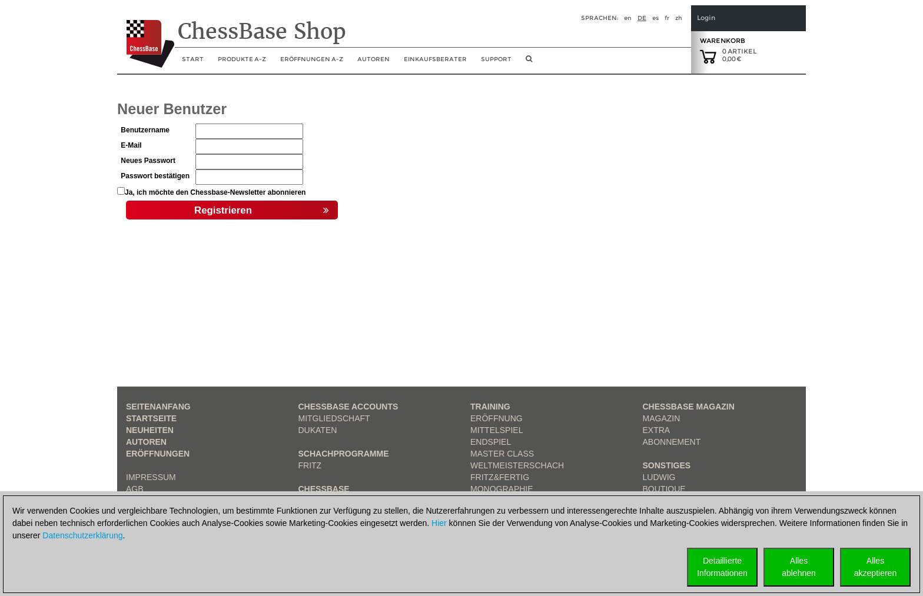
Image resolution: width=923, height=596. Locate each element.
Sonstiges (667, 465)
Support (496, 59)
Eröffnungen (158, 453)
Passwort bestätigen (155, 175)
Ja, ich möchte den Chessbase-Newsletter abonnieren (215, 192)
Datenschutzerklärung (82, 535)
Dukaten (317, 430)
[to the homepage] (145, 34)
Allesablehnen (799, 567)
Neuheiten (150, 430)
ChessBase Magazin (689, 406)
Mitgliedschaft (334, 418)
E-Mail (131, 145)
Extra (656, 430)
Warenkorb (722, 40)
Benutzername (145, 130)
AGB (135, 489)
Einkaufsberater (435, 59)
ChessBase (324, 489)
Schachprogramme (343, 453)
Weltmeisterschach (517, 465)
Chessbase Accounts (348, 406)
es (655, 18)
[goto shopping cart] (708, 56)
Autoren (373, 59)
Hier (439, 523)
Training (490, 406)
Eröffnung (496, 418)
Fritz (310, 465)
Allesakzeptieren (875, 567)
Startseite (151, 418)
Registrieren (261, 211)
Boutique (664, 489)
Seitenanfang (158, 406)
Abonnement (672, 442)
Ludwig (659, 477)
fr (667, 18)
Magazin (661, 418)
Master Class (502, 453)
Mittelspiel (496, 430)
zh (678, 18)
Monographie (501, 489)
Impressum (151, 477)
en (628, 18)
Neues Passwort (148, 160)
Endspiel (490, 442)
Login (706, 18)
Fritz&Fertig (499, 477)
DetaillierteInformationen (722, 567)
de (642, 18)
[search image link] (529, 62)
